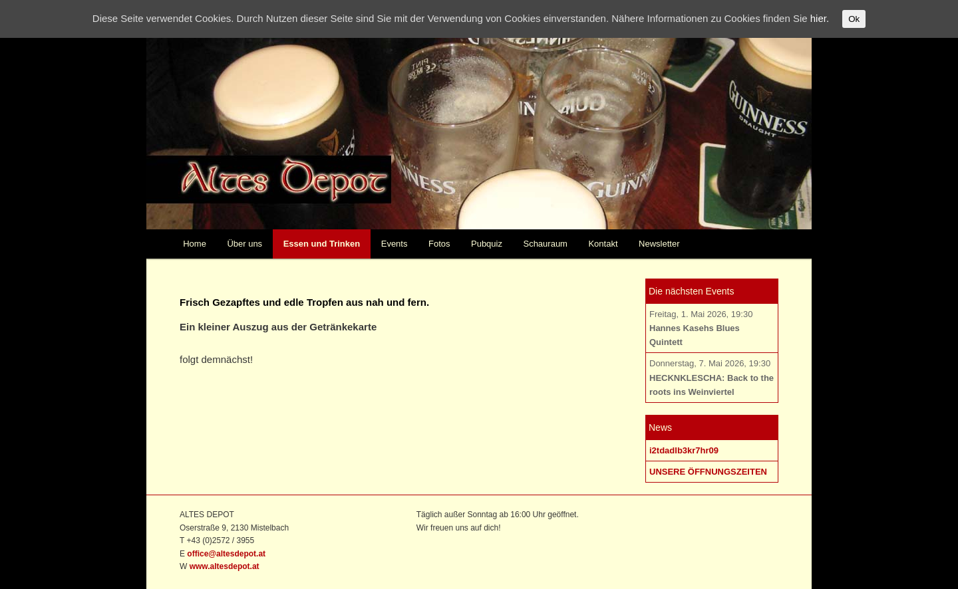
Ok (854, 19)
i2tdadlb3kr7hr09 (683, 450)
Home (194, 244)
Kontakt (602, 244)
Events (394, 244)
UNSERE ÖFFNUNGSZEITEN (708, 472)
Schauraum (545, 244)
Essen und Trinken (322, 244)
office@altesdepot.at (226, 553)
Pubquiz (486, 244)
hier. (819, 18)
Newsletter (659, 244)
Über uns (244, 244)
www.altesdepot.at (224, 566)
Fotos (439, 244)
